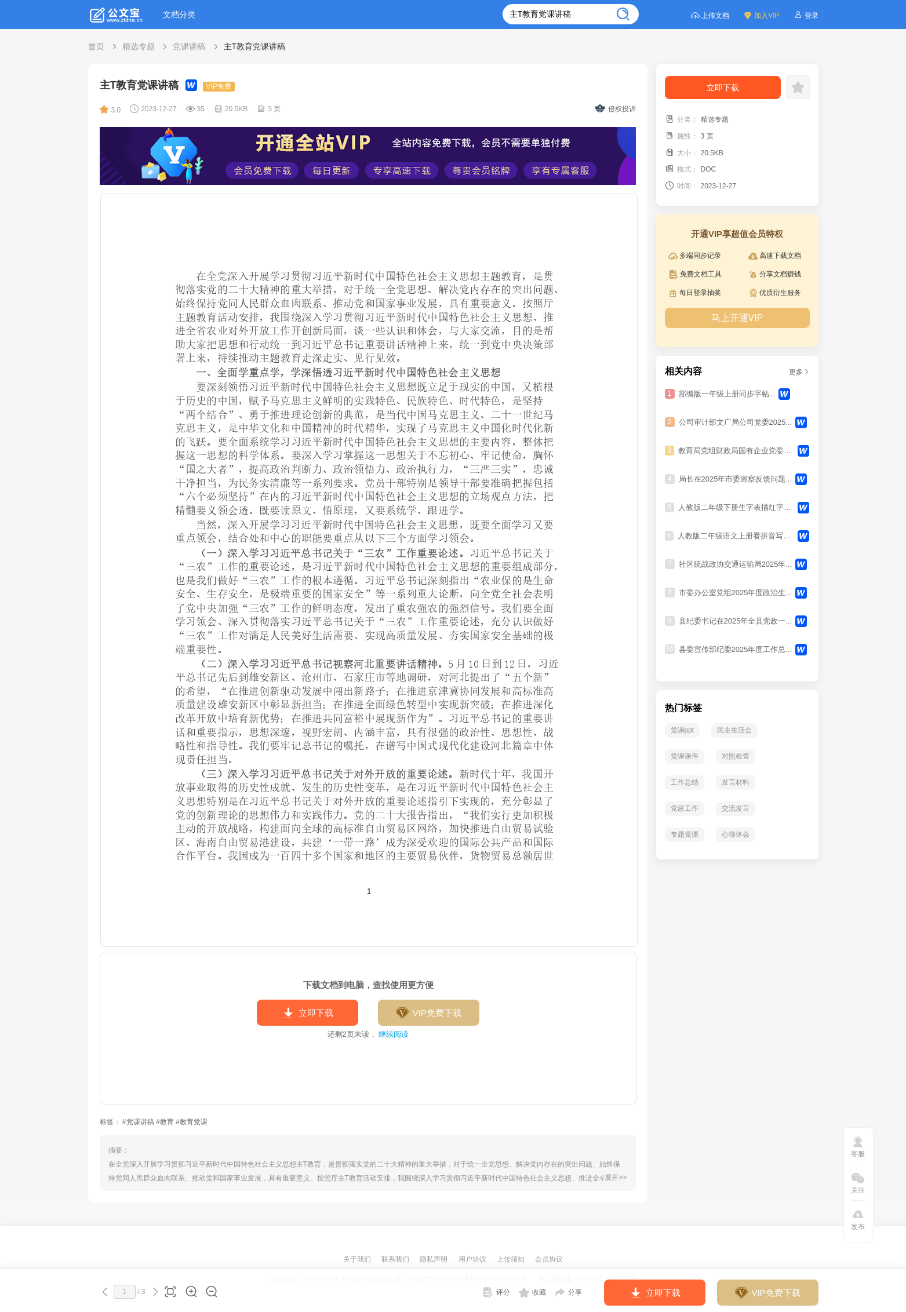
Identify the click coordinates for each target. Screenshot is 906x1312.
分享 (568, 1292)
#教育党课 (192, 1122)
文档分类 (179, 14)
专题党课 (684, 834)
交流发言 (735, 808)
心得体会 (735, 834)
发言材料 (735, 782)
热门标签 (683, 708)
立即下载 (307, 1013)
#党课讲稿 (138, 1122)
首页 (96, 46)
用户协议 (473, 1259)
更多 (799, 372)
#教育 (165, 1122)
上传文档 (709, 15)
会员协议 (549, 1259)
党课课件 (684, 756)
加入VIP (761, 15)
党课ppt (682, 730)
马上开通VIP (737, 318)
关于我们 (358, 1259)
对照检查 (735, 756)
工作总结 (684, 782)
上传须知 (511, 1259)
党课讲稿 (189, 46)
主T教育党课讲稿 (255, 46)
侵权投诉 (615, 108)
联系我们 (396, 1259)
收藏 (532, 1292)
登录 (806, 15)
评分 (496, 1292)
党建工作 (684, 808)
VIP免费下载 (428, 1013)
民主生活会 (734, 730)
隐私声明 (434, 1259)
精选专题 (138, 46)
